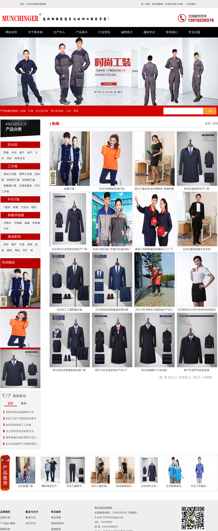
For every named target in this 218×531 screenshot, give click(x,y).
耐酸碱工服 (10, 185)
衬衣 (14, 152)
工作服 (13, 166)
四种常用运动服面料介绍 (20, 412)
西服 (6, 152)
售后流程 (56, 517)
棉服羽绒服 (16, 215)
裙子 (29, 152)
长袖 (30, 111)
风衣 (9, 158)
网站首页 (11, 32)
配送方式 (31, 517)
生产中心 (59, 32)
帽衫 (33, 207)
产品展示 (82, 32)
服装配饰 (14, 236)
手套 (21, 244)
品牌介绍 (5, 517)
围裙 (9, 250)
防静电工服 (13, 180)
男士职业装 (57, 111)
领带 (29, 244)
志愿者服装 (25, 185)
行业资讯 (104, 32)
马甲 (6, 228)
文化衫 (25, 207)
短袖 (23, 111)
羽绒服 (18, 223)
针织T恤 (14, 199)
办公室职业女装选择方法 (20, 431)
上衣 (68, 111)
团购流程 (5, 529)
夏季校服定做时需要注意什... (22, 437)
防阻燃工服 (28, 180)
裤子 (21, 152)
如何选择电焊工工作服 (18, 424)
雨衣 (6, 244)
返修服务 (56, 529)
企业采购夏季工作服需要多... (22, 443)
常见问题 (194, 32)
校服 (15, 207)
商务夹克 (20, 158)
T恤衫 (7, 207)
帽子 (14, 244)
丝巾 (25, 250)
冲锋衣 (7, 223)
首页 (207, 123)
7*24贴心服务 (7, 523)
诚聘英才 (127, 32)
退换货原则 (57, 523)
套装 (76, 111)
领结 (17, 250)
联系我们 (172, 32)
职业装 (13, 144)
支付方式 (31, 523)
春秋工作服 (10, 174)
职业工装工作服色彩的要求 (21, 418)
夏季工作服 (25, 174)
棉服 (27, 223)
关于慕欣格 (35, 32)
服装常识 (149, 32)
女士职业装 (42, 111)
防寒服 (36, 223)
